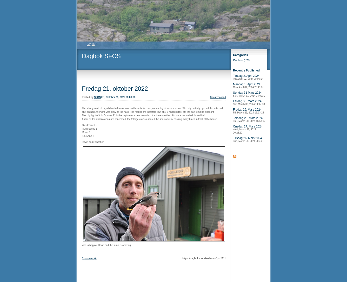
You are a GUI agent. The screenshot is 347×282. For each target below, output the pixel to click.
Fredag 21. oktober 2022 (115, 88)
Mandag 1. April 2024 (248, 86)
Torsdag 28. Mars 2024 (249, 119)
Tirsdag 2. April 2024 (248, 77)
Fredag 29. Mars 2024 (248, 111)
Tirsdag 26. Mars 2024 (249, 139)
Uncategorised (218, 97)
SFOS (97, 97)
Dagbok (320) (242, 60)
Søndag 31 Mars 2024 (249, 94)
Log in (91, 44)
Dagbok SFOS (101, 56)
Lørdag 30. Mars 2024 (249, 102)
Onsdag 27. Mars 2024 (247, 129)
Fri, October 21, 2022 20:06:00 (118, 97)
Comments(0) (89, 258)
